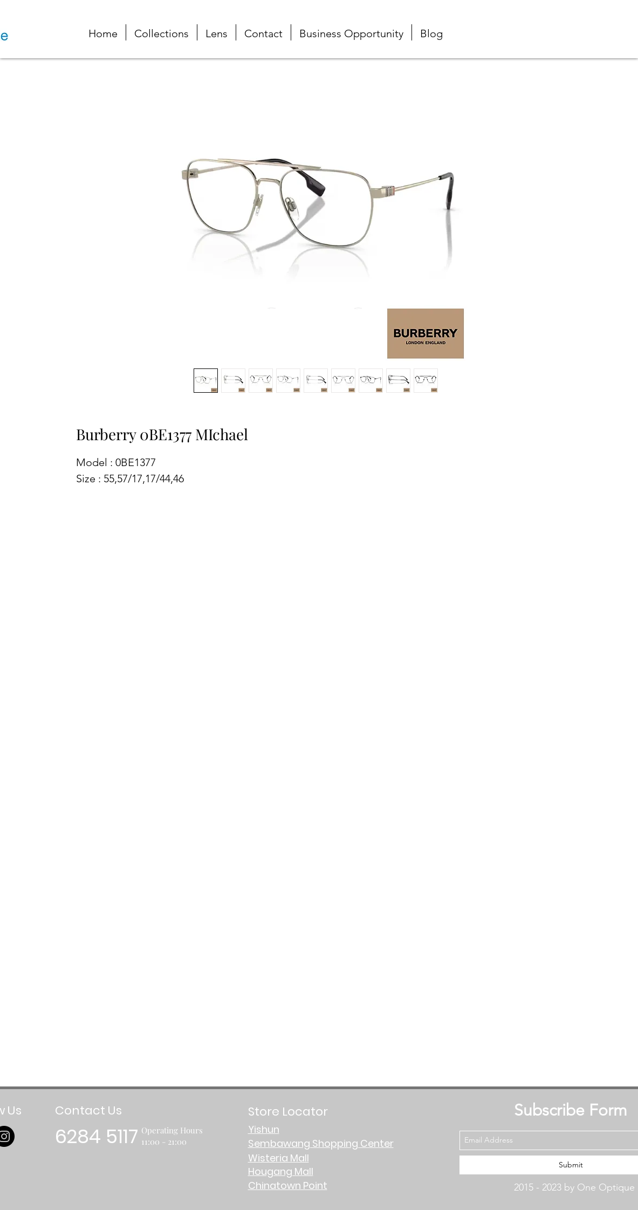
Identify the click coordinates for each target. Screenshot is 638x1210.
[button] (586, 23)
